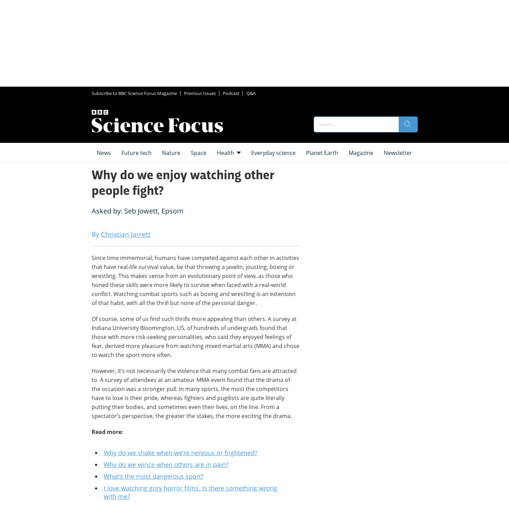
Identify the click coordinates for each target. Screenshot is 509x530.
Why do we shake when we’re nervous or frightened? (180, 453)
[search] (408, 124)
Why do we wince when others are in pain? (166, 464)
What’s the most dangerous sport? (154, 476)
